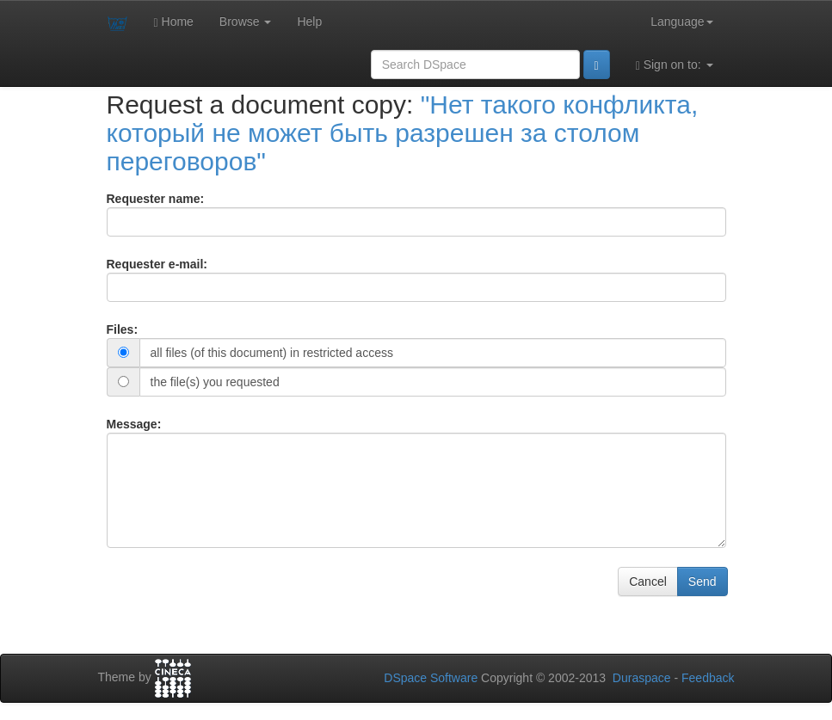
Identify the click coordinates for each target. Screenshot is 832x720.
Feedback (707, 678)
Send (702, 581)
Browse (245, 21)
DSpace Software (431, 678)
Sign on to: (674, 65)
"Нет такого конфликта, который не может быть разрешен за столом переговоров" (403, 132)
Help (309, 21)
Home (174, 22)
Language (681, 21)
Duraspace (642, 678)
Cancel (648, 581)
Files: (123, 329)
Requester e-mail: (157, 264)
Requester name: (156, 199)
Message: (134, 424)
